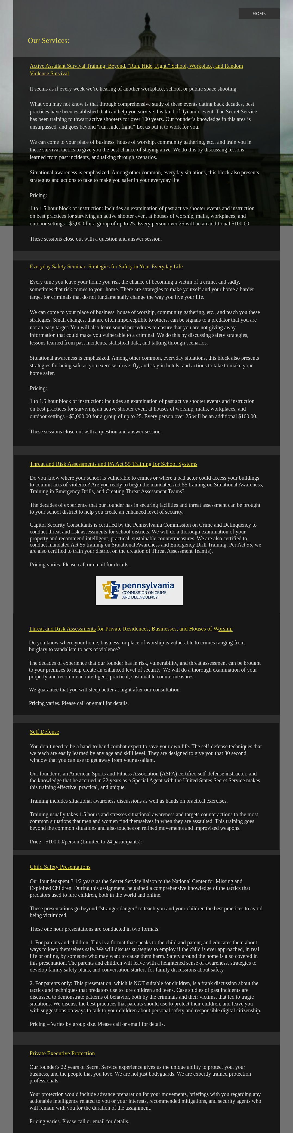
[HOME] (259, 13)
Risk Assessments (76, 464)
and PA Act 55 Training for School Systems (147, 464)
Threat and (43, 464)
